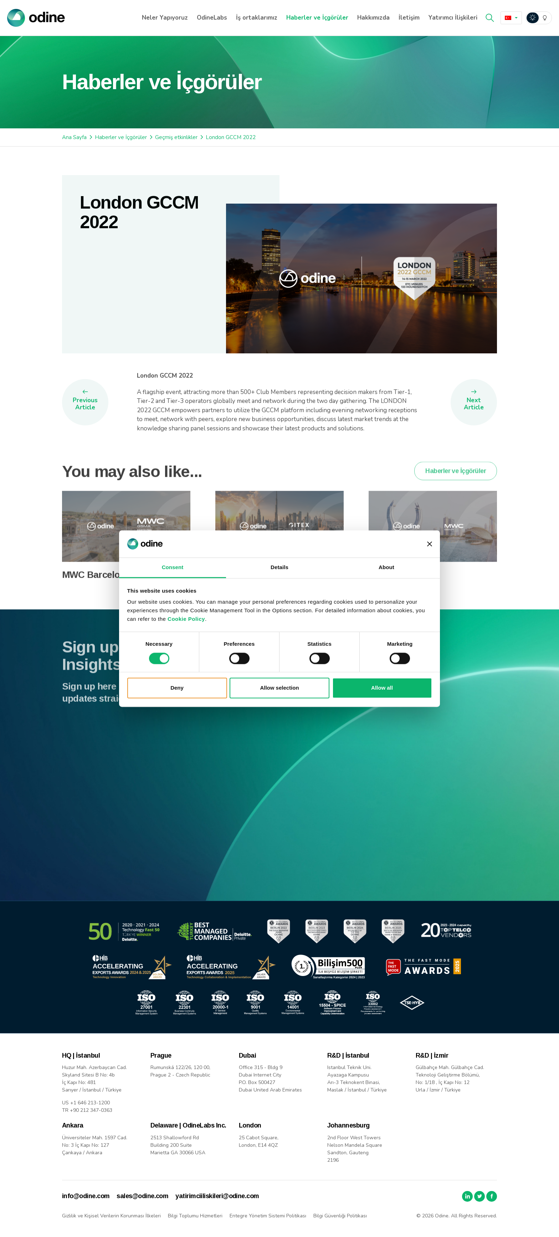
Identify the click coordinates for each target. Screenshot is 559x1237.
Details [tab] (279, 567)
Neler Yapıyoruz (165, 18)
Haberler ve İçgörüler (317, 18)
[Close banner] (429, 543)
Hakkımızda (373, 18)
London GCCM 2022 (231, 137)
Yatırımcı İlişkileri (453, 18)
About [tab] (386, 567)
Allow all (382, 688)
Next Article (474, 404)
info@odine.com (85, 1196)
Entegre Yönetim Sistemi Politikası (268, 1215)
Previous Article (85, 404)
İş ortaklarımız (256, 18)
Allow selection (279, 688)
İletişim (409, 18)
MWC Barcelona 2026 (107, 587)
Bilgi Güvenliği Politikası (340, 1215)
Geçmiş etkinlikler (176, 137)
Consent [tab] (173, 567)
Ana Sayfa (74, 137)
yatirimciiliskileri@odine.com (217, 1196)
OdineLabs (212, 18)
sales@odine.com (142, 1196)
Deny (177, 688)
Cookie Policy (186, 619)
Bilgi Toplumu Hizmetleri (195, 1215)
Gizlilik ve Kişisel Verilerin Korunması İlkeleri (111, 1215)
